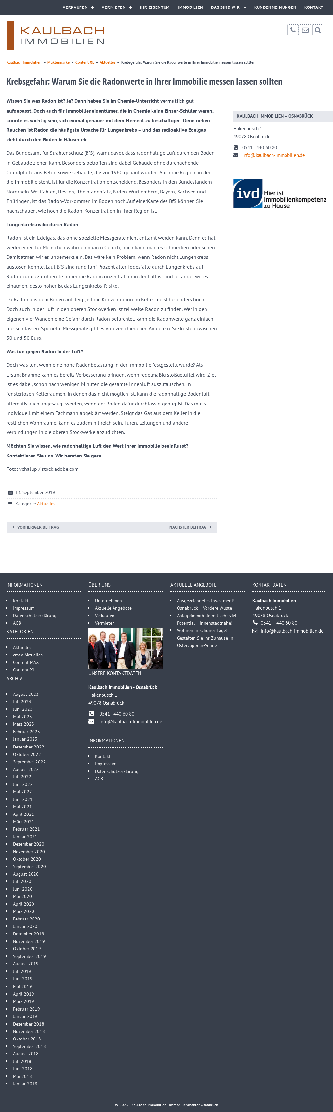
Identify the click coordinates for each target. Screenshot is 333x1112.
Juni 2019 (23, 978)
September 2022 (29, 762)
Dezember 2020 (28, 844)
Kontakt (313, 7)
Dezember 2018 (28, 1024)
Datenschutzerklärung (35, 615)
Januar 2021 (25, 836)
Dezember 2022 (28, 747)
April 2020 (23, 904)
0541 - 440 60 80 (259, 147)
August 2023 (26, 694)
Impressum (23, 608)
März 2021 (23, 821)
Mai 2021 (22, 806)
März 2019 (23, 1001)
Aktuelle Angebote (113, 608)
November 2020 (29, 851)
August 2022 (26, 769)
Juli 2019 (22, 971)
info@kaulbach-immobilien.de (273, 155)
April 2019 (23, 994)
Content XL (24, 670)
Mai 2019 (22, 986)
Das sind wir (225, 7)
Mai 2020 (22, 896)
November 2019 (29, 941)
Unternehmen (108, 600)
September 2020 (29, 866)
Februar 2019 (26, 1009)
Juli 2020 (22, 881)
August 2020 (26, 874)
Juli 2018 (22, 1061)
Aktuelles (46, 504)
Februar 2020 (26, 919)
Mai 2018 (22, 1076)
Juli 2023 (22, 701)
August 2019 (26, 963)
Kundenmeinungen (275, 7)
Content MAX (26, 662)
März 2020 (23, 911)
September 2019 (29, 956)
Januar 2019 (25, 1016)
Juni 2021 (23, 799)
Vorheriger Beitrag (38, 527)
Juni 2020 (23, 889)
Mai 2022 (22, 791)
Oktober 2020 (27, 859)
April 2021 (23, 814)
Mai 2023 (22, 716)
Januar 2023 (25, 739)
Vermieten (114, 7)
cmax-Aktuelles (28, 655)
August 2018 (26, 1054)
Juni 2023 (23, 709)
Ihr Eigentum (155, 7)
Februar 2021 (26, 829)
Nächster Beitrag (187, 527)
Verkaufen (75, 7)
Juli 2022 (22, 777)
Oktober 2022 (27, 754)
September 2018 (29, 1046)
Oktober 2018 (27, 1039)
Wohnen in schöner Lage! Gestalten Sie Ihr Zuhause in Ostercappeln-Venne (205, 637)
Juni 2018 (23, 1069)
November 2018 (29, 1031)
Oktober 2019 (27, 949)
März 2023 (23, 724)
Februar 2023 (26, 731)
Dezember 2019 (28, 934)
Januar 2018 (25, 1083)
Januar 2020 (25, 926)
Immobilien (190, 7)
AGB (17, 623)
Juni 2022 (23, 784)
